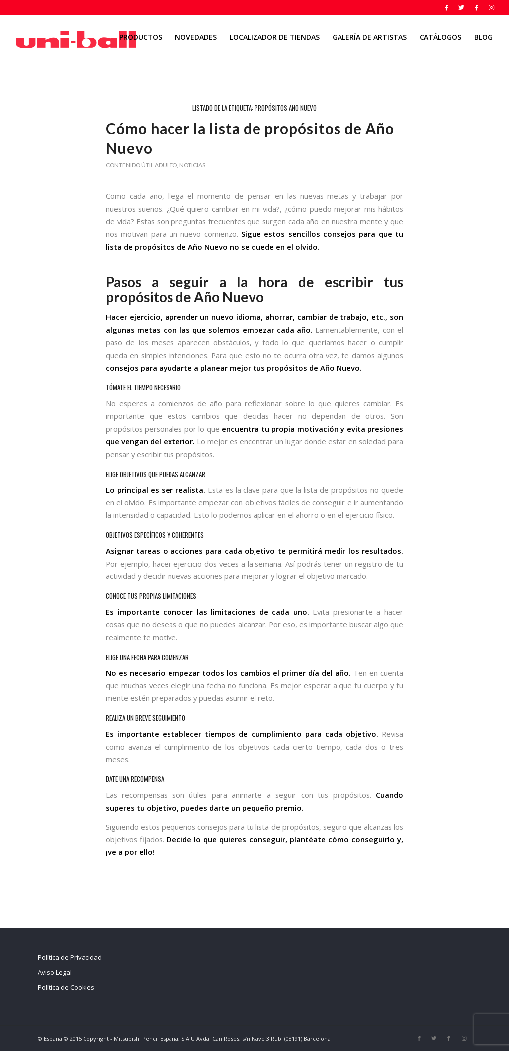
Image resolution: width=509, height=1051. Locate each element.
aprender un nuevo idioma (213, 317)
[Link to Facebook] (446, 7)
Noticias (192, 165)
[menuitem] (141, 37)
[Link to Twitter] (461, 7)
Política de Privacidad (70, 957)
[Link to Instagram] (491, 7)
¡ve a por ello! (130, 852)
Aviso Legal (55, 972)
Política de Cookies (66, 987)
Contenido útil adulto (141, 165)
